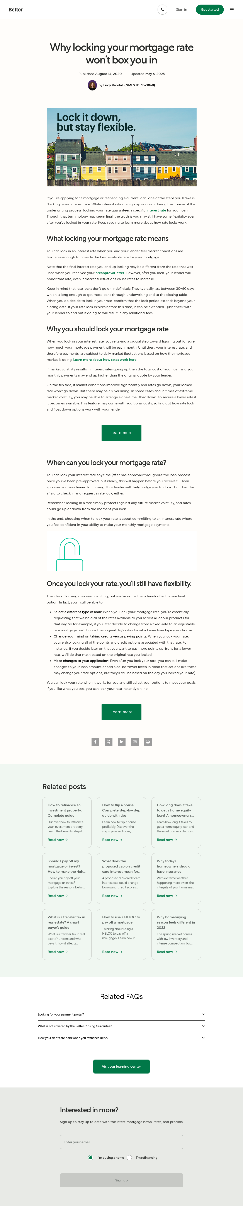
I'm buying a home (111, 1157)
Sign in (181, 9)
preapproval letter (109, 273)
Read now (58, 840)
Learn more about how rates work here (104, 359)
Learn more (121, 433)
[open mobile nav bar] (231, 9)
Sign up (121, 1180)
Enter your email (77, 1142)
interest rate (156, 210)
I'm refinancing (147, 1157)
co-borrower (126, 667)
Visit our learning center (121, 1066)
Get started (210, 9)
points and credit (113, 642)
